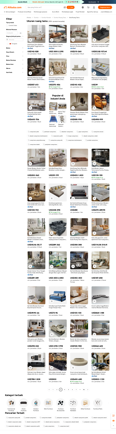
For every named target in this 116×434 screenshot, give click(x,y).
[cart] (88, 7)
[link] (113, 415)
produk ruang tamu (91, 140)
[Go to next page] (88, 389)
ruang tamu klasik (34, 144)
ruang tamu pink (33, 131)
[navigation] (14, 203)
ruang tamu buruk (97, 131)
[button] (65, 7)
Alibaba (29, 17)
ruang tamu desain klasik (71, 422)
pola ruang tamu (48, 426)
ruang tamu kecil (63, 426)
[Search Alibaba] (45, 7)
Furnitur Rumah (46, 17)
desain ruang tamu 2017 (32, 422)
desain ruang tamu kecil (99, 417)
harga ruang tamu (72, 136)
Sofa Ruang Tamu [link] (74, 17)
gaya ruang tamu (82, 131)
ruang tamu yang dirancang (36, 140)
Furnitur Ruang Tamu (60, 17)
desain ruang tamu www (13, 422)
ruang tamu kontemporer (74, 140)
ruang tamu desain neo (13, 426)
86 (84, 389)
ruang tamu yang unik (55, 140)
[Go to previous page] (49, 389)
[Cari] (71, 7)
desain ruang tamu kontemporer (38, 136)
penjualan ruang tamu (50, 144)
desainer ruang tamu (66, 131)
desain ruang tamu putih (80, 417)
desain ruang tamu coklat (90, 136)
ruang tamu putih (57, 136)
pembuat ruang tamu (49, 131)
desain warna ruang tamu (52, 422)
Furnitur (36, 17)
